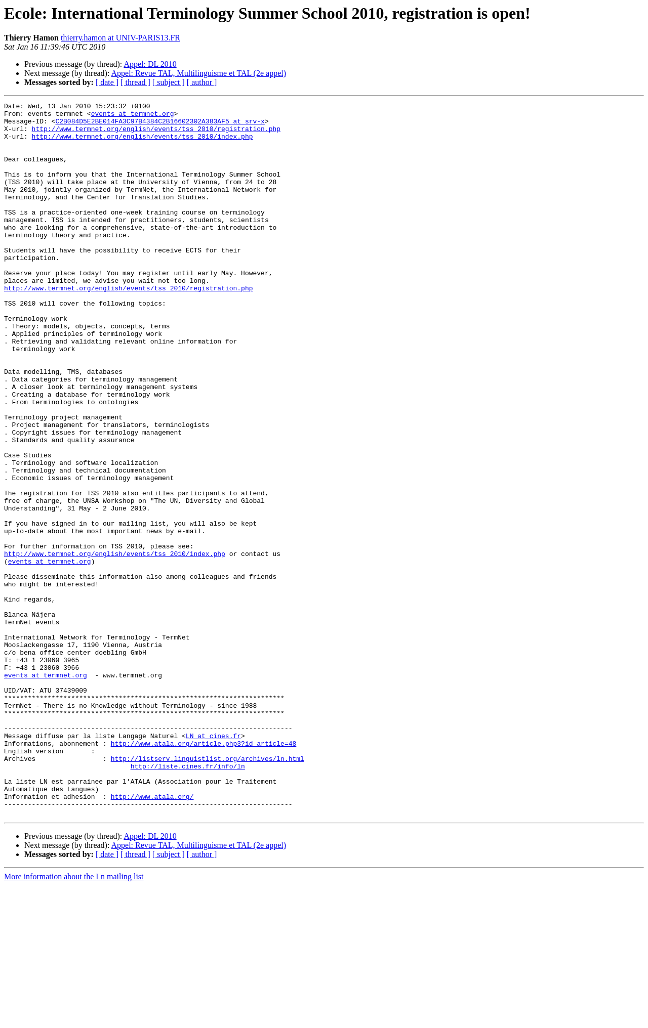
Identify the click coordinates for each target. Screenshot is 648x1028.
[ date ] (107, 82)
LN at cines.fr (213, 863)
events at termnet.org (132, 116)
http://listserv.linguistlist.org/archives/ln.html (207, 890)
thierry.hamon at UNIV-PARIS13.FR (120, 37)
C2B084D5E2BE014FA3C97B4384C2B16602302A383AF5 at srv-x (159, 125)
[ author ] (202, 82)
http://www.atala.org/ (152, 935)
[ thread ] (135, 82)
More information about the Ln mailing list (74, 1019)
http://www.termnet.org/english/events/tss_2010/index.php (142, 143)
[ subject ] (168, 82)
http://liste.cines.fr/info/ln (188, 899)
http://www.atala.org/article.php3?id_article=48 (204, 872)
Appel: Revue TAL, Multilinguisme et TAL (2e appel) (199, 73)
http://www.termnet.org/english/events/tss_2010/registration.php (156, 134)
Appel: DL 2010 (150, 64)
